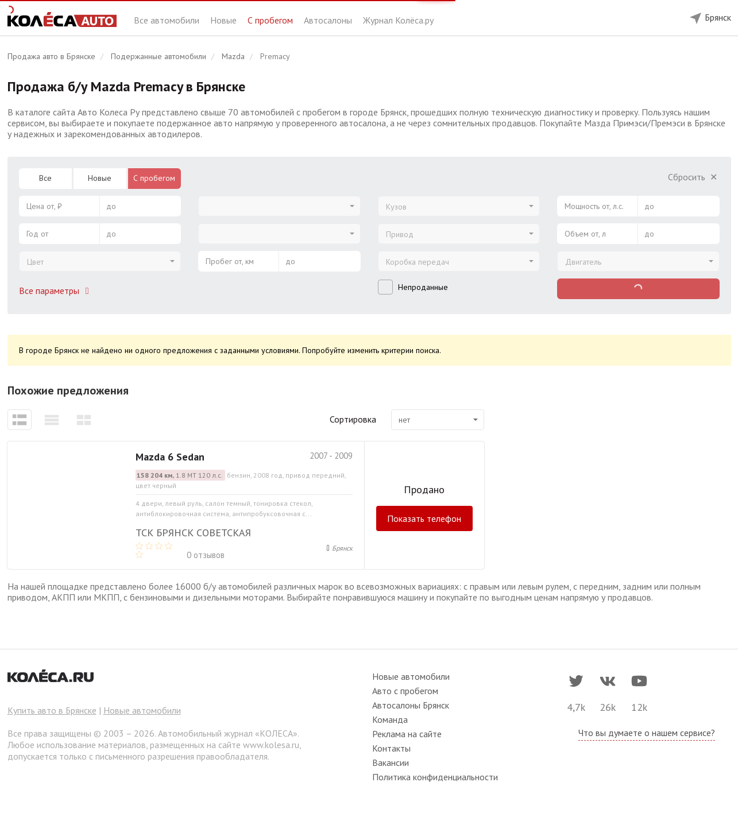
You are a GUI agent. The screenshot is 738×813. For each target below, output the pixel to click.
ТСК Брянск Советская (193, 532)
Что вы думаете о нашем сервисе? (646, 732)
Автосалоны (329, 20)
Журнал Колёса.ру (398, 20)
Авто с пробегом (405, 690)
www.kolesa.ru (271, 744)
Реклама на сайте (407, 734)
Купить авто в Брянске (51, 710)
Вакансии (390, 762)
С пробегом (271, 20)
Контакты (391, 748)
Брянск (342, 548)
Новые (224, 20)
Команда (390, 719)
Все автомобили (168, 20)
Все (45, 178)
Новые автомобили (142, 710)
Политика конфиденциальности (435, 777)
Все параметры (56, 290)
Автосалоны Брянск (410, 705)
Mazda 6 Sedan (170, 456)
